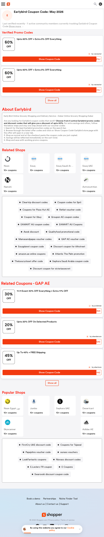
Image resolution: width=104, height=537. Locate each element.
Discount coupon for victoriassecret (51, 268)
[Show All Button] (52, 383)
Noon (6, 166)
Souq (32, 166)
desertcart (88, 408)
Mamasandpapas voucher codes (35, 239)
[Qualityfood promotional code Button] (63, 231)
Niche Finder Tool (68, 499)
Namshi (8, 187)
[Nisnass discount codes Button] (67, 459)
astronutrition (89, 187)
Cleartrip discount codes (35, 202)
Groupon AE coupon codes (65, 217)
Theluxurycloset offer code (29, 261)
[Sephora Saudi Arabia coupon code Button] (69, 261)
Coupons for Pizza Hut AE (36, 210)
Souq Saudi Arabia (65, 166)
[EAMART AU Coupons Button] (70, 224)
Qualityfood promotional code (64, 232)
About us (40, 504)
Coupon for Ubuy (32, 217)
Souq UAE (87, 166)
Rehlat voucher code (70, 210)
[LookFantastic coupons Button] (33, 459)
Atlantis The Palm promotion (69, 254)
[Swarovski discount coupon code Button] (50, 474)
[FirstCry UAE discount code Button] (35, 444)
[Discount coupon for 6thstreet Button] (68, 246)
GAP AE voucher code (73, 239)
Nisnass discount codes (68, 459)
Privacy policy (53, 520)
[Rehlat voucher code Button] (69, 209)
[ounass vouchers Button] (68, 452)
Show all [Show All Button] (52, 100)
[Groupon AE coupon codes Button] (64, 217)
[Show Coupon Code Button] (49, 59)
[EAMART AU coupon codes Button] (34, 224)
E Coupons (67, 467)
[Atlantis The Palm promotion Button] (69, 254)
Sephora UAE (63, 408)
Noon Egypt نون (12, 408)
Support (64, 504)
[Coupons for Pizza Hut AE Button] (35, 209)
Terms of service (67, 520)
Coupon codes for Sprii (69, 202)
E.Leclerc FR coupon (41, 467)
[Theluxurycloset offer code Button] (27, 261)
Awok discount (31, 232)
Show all (52, 383)
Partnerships (49, 499)
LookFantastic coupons (34, 459)
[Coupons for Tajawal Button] (70, 444)
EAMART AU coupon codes (35, 224)
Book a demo (33, 499)
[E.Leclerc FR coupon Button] (40, 467)
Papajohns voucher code (38, 452)
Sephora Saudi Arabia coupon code (70, 261)
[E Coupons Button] (66, 467)
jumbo (33, 408)
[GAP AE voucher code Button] (72, 239)
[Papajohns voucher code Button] (37, 452)
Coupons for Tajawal (70, 445)
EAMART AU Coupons (70, 224)
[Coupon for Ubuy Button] (32, 217)
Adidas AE (87, 429)
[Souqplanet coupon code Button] (30, 246)
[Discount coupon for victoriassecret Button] (51, 268)
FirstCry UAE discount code (36, 445)
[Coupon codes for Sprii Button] (68, 202)
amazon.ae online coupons (32, 254)
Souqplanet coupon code (31, 246)
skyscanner (10, 429)
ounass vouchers (69, 452)
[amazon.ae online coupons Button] (31, 254)
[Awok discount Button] (30, 231)
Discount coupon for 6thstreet (69, 246)
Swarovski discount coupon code (51, 474)
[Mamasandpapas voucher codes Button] (34, 239)
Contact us (52, 504)
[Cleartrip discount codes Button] (34, 202)
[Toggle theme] (100, 4)
